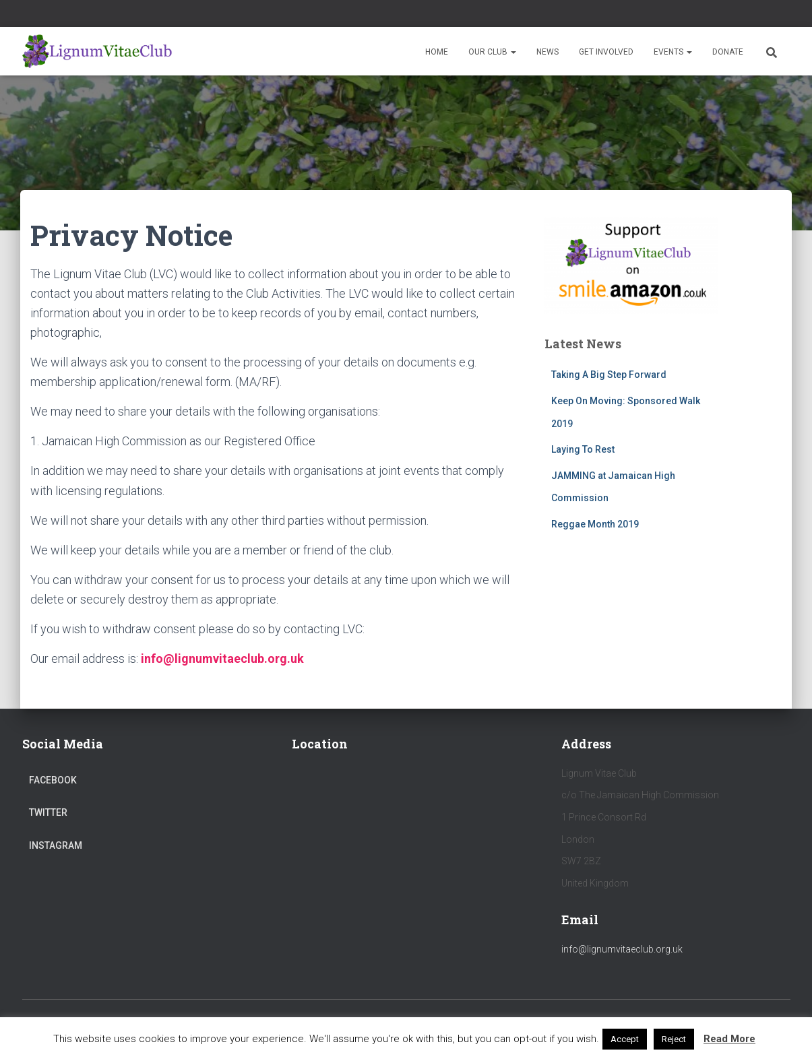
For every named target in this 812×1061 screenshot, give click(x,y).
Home (436, 52)
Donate (727, 52)
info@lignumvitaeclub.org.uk (622, 949)
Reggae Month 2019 (595, 524)
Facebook (53, 780)
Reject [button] (674, 1039)
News (547, 52)
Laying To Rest (583, 449)
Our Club (492, 52)
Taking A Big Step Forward (608, 374)
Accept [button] (625, 1039)
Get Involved (606, 52)
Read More (729, 1039)
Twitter (48, 812)
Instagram (55, 845)
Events (673, 52)
